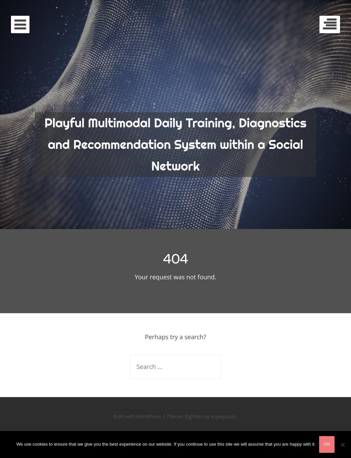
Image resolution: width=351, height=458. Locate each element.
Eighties (194, 416)
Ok (327, 444)
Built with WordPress (137, 416)
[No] (342, 444)
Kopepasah (224, 416)
